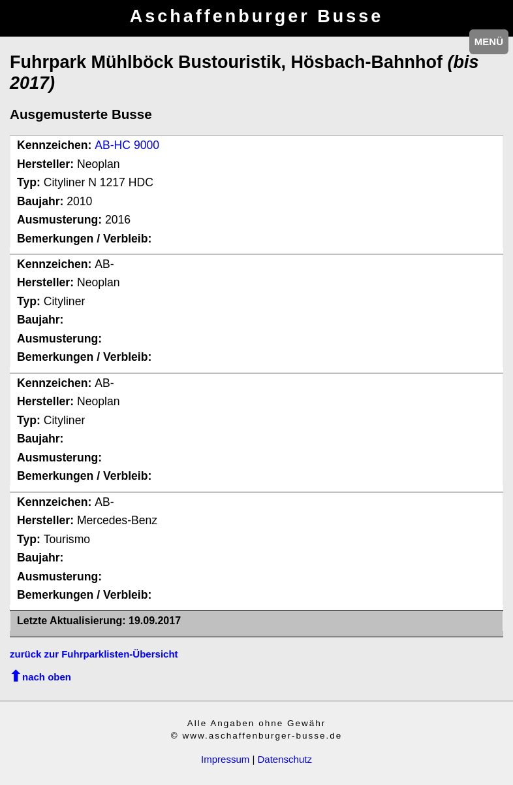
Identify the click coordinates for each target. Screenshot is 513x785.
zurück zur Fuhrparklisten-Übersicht (94, 654)
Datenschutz (285, 759)
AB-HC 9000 (127, 145)
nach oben (46, 676)
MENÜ (488, 41)
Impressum (225, 759)
